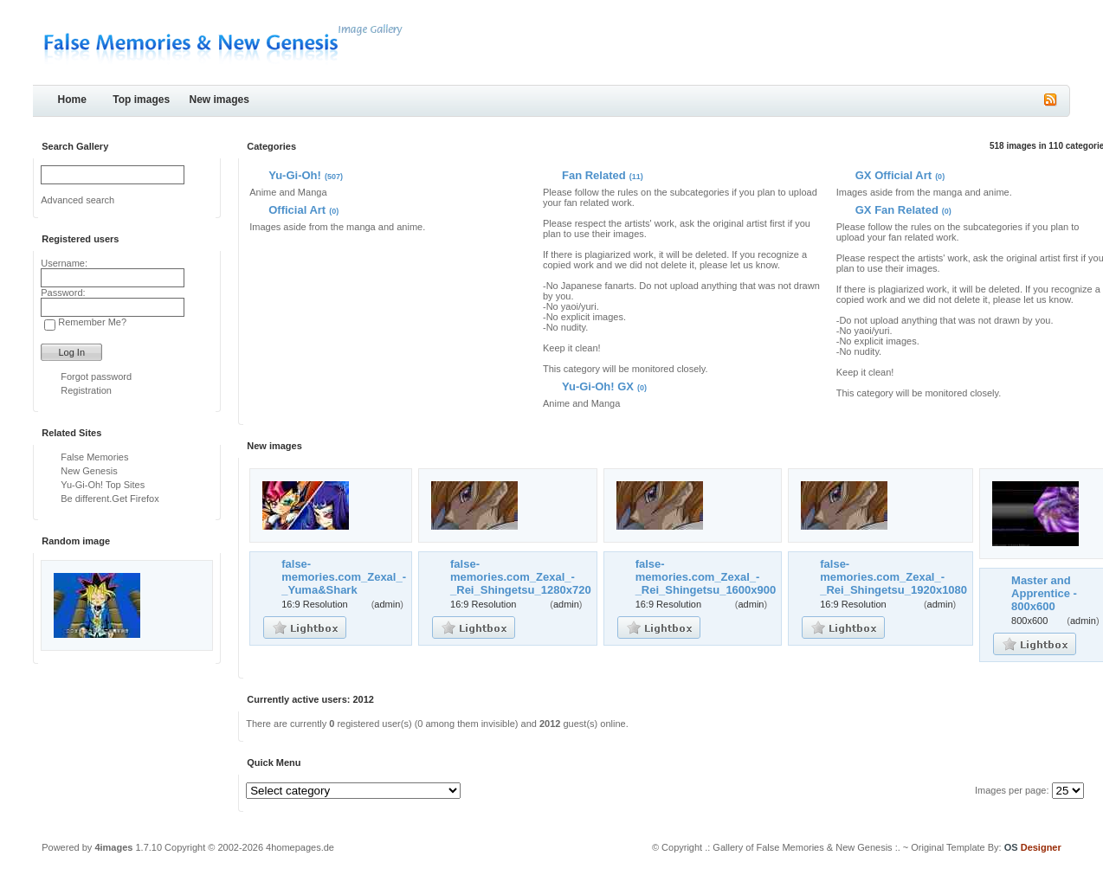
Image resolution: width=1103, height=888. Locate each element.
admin (387, 604)
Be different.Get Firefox (110, 498)
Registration (86, 390)
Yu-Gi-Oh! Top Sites (103, 484)
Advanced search (77, 200)
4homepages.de (300, 847)
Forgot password (96, 376)
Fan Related (594, 175)
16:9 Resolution (314, 604)
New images (219, 99)
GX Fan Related (897, 209)
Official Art (297, 209)
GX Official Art (893, 175)
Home (72, 99)
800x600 (1029, 620)
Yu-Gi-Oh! (294, 175)
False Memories (94, 457)
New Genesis (89, 471)
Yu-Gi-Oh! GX (598, 386)
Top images (141, 99)
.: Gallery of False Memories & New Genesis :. (802, 847)
